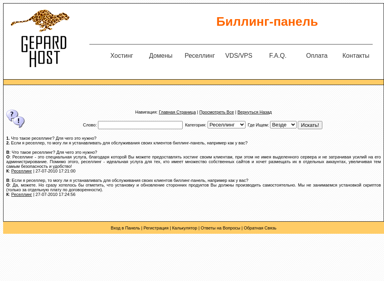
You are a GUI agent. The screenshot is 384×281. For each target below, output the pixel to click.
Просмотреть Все (216, 112)
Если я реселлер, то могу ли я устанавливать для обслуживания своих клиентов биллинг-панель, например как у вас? (129, 142)
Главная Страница (177, 112)
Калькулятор (184, 228)
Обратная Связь (260, 228)
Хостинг (121, 55)
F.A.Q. (277, 55)
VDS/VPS (238, 55)
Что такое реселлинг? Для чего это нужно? (53, 138)
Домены (160, 55)
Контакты (355, 55)
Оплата (316, 55)
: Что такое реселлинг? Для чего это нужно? (51, 152)
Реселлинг (200, 55)
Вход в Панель (125, 228)
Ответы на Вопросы (220, 228)
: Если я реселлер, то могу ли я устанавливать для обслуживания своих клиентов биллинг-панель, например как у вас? (127, 180)
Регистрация (156, 228)
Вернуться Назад (255, 112)
